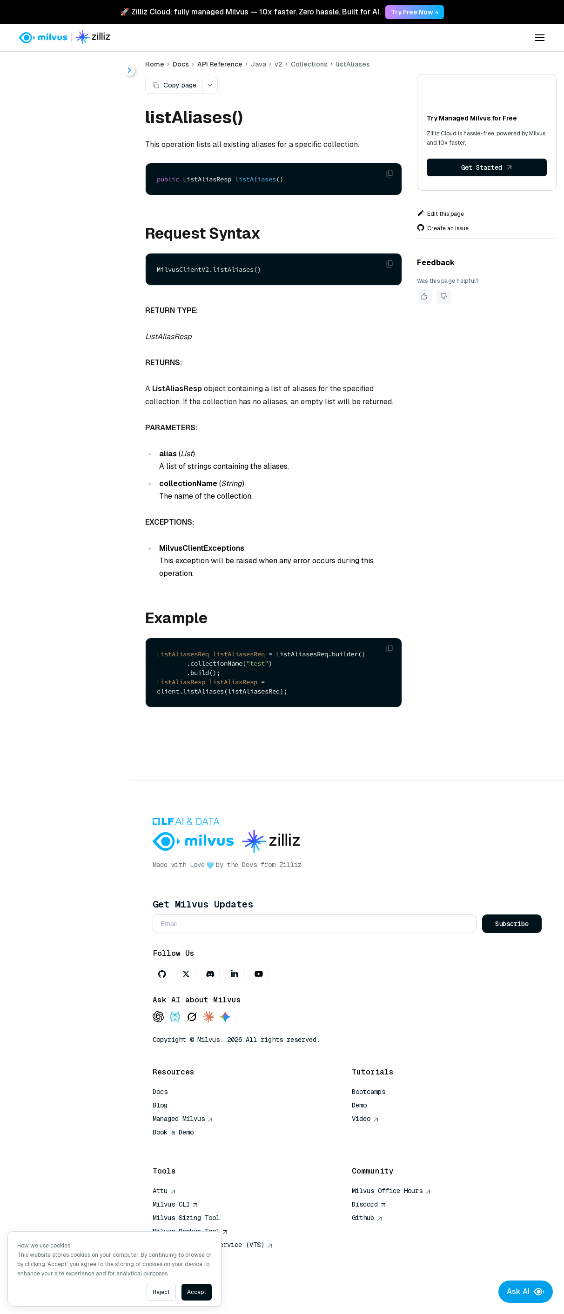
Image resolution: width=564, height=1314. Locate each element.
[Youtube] (260, 974)
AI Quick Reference (187, 1145)
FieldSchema (71, 235)
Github (368, 1218)
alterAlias (65, 252)
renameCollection (79, 436)
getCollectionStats (80, 386)
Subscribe (512, 924)
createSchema (73, 302)
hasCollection (72, 402)
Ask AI (525, 1291)
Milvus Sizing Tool (187, 1218)
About (40, 101)
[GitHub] (163, 974)
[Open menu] (539, 37)
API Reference (221, 64)
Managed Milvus (184, 1118)
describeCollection (81, 335)
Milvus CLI (177, 1204)
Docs (182, 64)
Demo (360, 1105)
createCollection (77, 285)
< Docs (34, 66)
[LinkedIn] (236, 974)
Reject (161, 1292)
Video (366, 1118)
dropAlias (64, 352)
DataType (65, 218)
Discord (370, 1204)
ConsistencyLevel (79, 202)
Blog (161, 1105)
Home (156, 64)
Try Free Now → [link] (414, 12)
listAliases (66, 419)
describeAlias (72, 319)
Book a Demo (174, 1132)
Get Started (486, 167)
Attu (165, 1191)
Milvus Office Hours (392, 1191)
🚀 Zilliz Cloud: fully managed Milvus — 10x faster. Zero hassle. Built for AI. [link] (250, 12)
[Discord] (211, 974)
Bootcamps (369, 1091)
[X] (187, 974)
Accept (196, 1292)
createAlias (68, 268)
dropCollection (74, 369)
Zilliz (292, 864)
